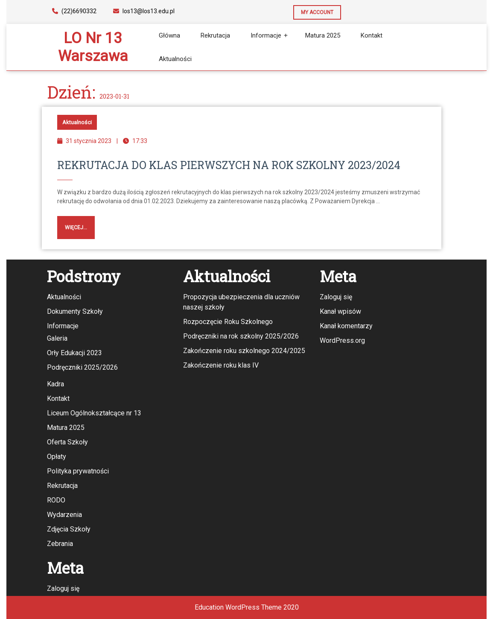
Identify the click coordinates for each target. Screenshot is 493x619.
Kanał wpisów (340, 311)
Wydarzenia (64, 515)
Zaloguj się (336, 297)
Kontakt (371, 35)
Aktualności (175, 59)
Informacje (266, 35)
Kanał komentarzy (346, 326)
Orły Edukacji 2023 (74, 353)
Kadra (55, 384)
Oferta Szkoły (67, 442)
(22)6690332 (74, 11)
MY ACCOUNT (313, 10)
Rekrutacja (215, 35)
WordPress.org (342, 340)
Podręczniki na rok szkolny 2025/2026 (241, 336)
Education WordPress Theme (238, 607)
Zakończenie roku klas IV (221, 365)
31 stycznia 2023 (88, 140)
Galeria (57, 338)
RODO (56, 500)
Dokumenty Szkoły (75, 311)
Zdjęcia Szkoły (68, 529)
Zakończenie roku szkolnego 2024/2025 (244, 351)
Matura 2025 (322, 35)
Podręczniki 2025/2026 (82, 367)
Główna (169, 35)
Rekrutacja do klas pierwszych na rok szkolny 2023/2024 (228, 165)
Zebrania (60, 544)
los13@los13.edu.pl (144, 11)
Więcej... (72, 223)
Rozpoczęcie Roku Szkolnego (228, 322)
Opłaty (56, 457)
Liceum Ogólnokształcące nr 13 (94, 413)
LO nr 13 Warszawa (93, 47)
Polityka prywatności (78, 471)
